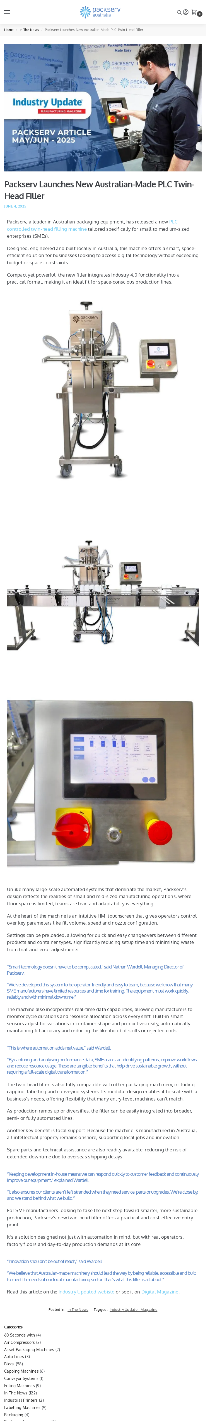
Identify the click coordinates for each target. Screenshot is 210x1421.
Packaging (13, 1414)
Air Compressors (19, 1342)
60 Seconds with (19, 1335)
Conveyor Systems (21, 1378)
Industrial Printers (21, 1400)
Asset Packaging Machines (29, 1349)
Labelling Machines (22, 1407)
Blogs (9, 1363)
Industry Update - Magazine (133, 1309)
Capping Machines (21, 1371)
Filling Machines (19, 1385)
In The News (29, 30)
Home (9, 30)
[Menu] (12, 12)
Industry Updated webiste (87, 1292)
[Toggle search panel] (179, 12)
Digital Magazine (159, 1292)
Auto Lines (14, 1356)
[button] (195, 12)
